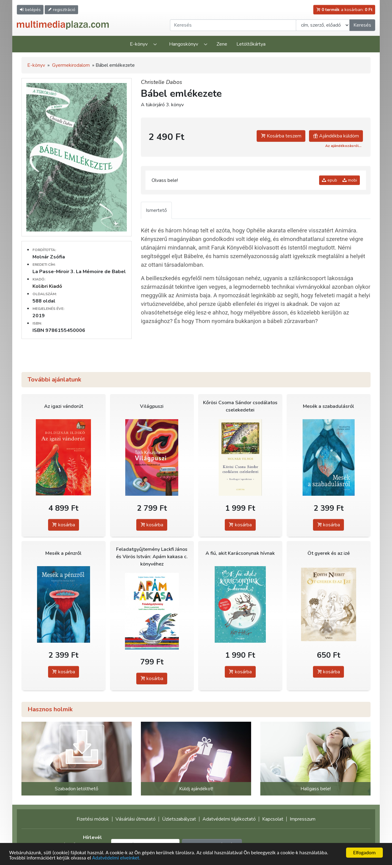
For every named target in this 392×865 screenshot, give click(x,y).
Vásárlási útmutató (135, 819)
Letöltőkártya (251, 44)
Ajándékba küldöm (336, 136)
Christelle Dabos (161, 82)
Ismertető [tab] (156, 210)
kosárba (63, 524)
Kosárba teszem (281, 136)
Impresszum (302, 819)
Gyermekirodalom (71, 65)
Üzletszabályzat (179, 819)
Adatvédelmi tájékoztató (229, 819)
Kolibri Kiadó (47, 286)
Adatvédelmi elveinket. (116, 858)
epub (329, 180)
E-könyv (139, 44)
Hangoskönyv (183, 44)
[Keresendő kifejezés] (233, 25)
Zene (222, 44)
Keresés (362, 25)
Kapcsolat (272, 819)
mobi (349, 180)
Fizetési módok (93, 819)
